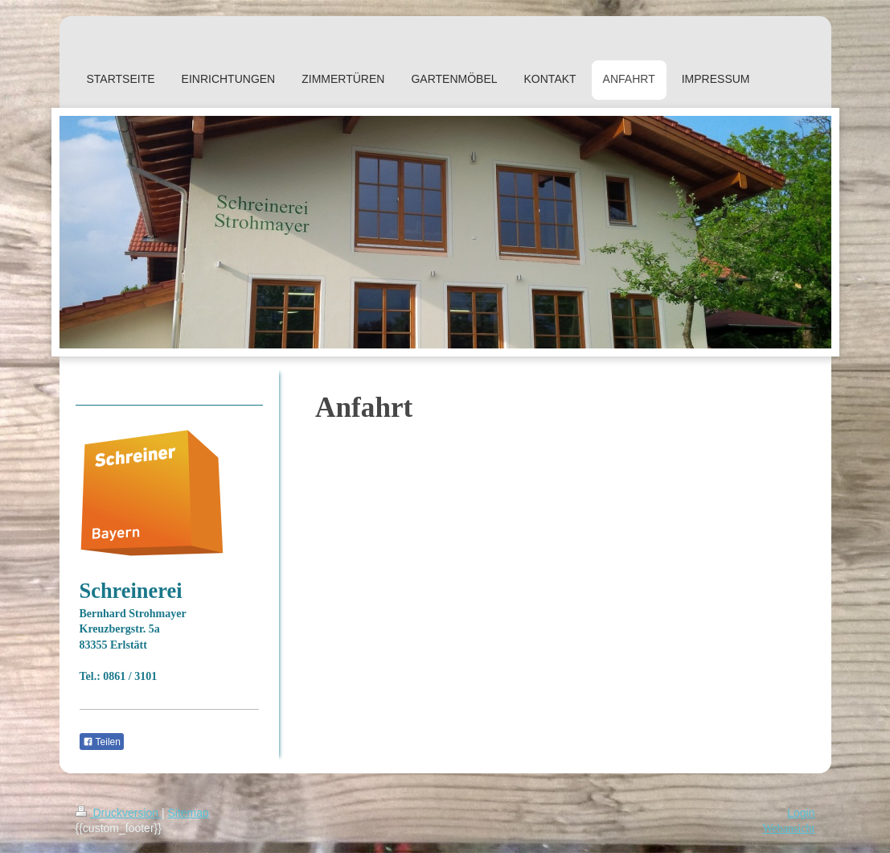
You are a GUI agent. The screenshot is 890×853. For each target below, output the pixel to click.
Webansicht (789, 828)
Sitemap (188, 812)
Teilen (102, 742)
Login (800, 812)
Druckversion (119, 812)
